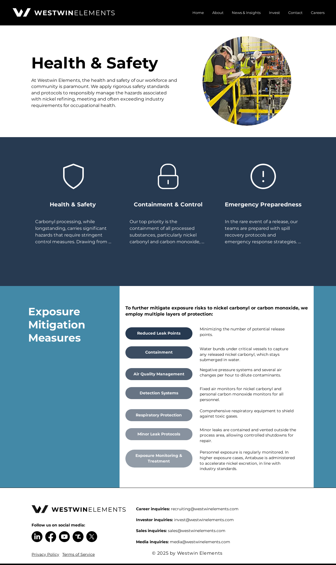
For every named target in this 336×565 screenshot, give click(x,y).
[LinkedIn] (37, 536)
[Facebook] (50, 536)
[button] (218, 12)
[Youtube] (64, 536)
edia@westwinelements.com (202, 541)
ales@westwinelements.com (197, 530)
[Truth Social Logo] (78, 536)
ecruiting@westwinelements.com (206, 508)
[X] (91, 536)
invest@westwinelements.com (204, 519)
